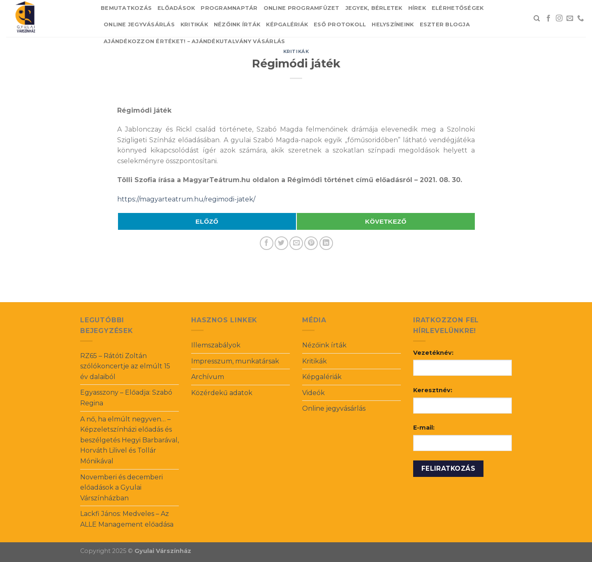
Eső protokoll (340, 24)
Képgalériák (287, 24)
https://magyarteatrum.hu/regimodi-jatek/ (186, 199)
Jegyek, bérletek (373, 8)
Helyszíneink (393, 24)
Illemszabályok (215, 345)
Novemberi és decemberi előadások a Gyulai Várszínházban (121, 487)
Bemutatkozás (126, 8)
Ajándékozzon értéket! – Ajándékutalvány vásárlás (194, 41)
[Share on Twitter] (281, 243)
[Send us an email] (570, 18)
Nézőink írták (237, 24)
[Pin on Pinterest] (311, 243)
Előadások (176, 8)
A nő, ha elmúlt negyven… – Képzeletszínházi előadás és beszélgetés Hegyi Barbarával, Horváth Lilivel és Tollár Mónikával (129, 440)
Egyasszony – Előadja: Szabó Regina (126, 398)
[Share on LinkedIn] (326, 243)
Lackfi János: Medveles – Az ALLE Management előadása (126, 519)
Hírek (417, 8)
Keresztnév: (432, 390)
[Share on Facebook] (266, 243)
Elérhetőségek (457, 8)
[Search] (537, 18)
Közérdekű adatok (221, 393)
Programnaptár (229, 8)
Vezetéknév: (433, 352)
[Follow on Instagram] (559, 18)
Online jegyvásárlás (139, 24)
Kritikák (194, 24)
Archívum (207, 377)
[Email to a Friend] (296, 243)
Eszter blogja (445, 24)
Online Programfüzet (302, 8)
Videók (313, 393)
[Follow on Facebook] (548, 18)
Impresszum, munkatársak (235, 361)
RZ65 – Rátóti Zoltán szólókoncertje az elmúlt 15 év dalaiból (125, 366)
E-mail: (424, 427)
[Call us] (580, 18)
